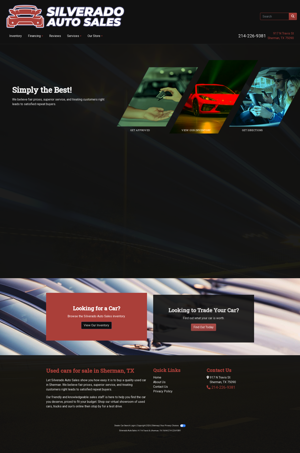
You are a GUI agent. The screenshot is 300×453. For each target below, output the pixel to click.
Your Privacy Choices (173, 426)
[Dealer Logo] (65, 16)
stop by (96, 406)
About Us (159, 382)
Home (157, 377)
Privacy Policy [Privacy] (162, 391)
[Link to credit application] (160, 97)
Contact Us (160, 387)
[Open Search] (274, 16)
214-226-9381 (252, 35)
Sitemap (155, 426)
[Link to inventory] (216, 97)
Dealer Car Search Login (125, 426)
